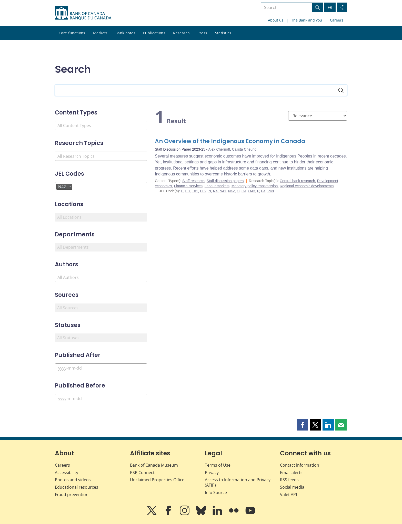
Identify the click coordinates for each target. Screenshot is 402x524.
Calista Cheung (244, 149)
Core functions (72, 32)
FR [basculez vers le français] (330, 7)
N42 (231, 191)
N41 (223, 191)
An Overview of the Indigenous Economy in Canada (230, 141)
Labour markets (217, 186)
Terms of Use (217, 465)
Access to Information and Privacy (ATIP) (237, 482)
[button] (302, 425)
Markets (100, 32)
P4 (263, 191)
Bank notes (125, 32)
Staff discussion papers (225, 181)
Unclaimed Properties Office (157, 480)
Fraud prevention (71, 494)
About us (275, 20)
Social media (292, 487)
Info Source (216, 492)
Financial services (188, 186)
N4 (215, 191)
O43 (251, 191)
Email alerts (291, 472)
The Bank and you (306, 20)
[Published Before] (101, 398)
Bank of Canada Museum (154, 465)
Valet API (288, 494)
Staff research (193, 181)
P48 (270, 191)
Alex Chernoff (219, 149)
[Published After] (101, 368)
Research (181, 32)
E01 (195, 191)
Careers (336, 20)
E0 (187, 191)
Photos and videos (73, 480)
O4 (244, 191)
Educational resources (76, 487)
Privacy (212, 472)
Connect (142, 472)
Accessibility (66, 472)
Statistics (223, 32)
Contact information (299, 465)
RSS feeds (289, 480)
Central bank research (297, 181)
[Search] (341, 90)
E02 (203, 191)
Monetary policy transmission (255, 186)
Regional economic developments (307, 186)
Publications (154, 32)
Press (202, 32)
